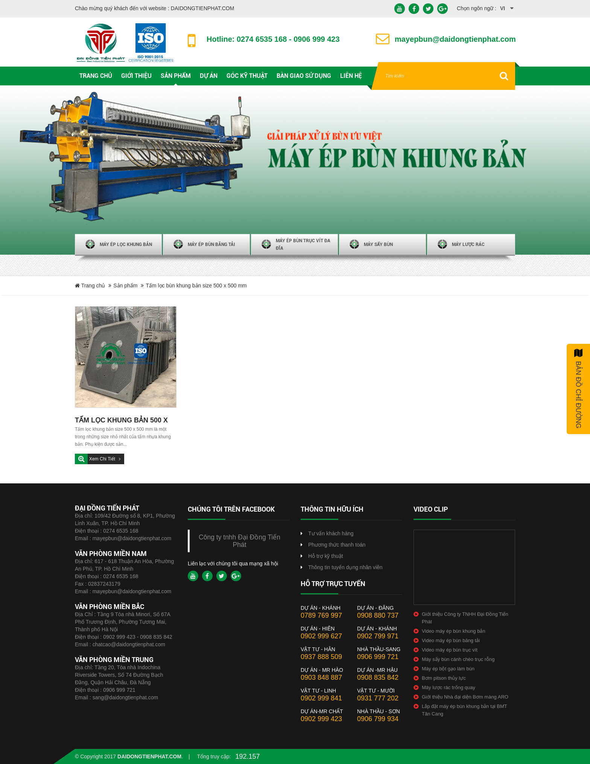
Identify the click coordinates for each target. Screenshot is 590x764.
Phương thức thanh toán (336, 545)
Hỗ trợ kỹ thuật (325, 556)
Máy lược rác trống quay (448, 687)
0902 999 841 (321, 698)
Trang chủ (90, 286)
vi (502, 8)
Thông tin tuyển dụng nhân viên (345, 567)
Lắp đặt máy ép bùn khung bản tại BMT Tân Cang (464, 710)
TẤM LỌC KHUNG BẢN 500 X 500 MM (121, 420)
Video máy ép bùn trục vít (449, 650)
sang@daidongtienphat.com (125, 697)
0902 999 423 (321, 719)
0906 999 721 (119, 690)
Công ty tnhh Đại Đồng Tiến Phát (239, 540)
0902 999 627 (321, 636)
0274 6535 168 (120, 531)
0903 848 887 (321, 677)
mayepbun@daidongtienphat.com (132, 538)
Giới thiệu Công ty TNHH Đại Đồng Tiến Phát (465, 617)
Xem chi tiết (102, 459)
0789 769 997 (321, 615)
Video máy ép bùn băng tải (451, 640)
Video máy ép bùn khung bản (453, 631)
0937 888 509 (321, 657)
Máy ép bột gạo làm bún (448, 668)
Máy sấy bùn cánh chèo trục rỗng (458, 659)
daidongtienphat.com (149, 756)
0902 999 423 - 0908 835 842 (137, 637)
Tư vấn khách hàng (331, 533)
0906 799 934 (377, 719)
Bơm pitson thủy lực (444, 678)
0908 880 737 (377, 615)
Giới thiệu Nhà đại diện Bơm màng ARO (465, 697)
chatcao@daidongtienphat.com (129, 644)
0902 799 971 (377, 636)
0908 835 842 (377, 677)
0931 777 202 (377, 698)
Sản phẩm (125, 286)
